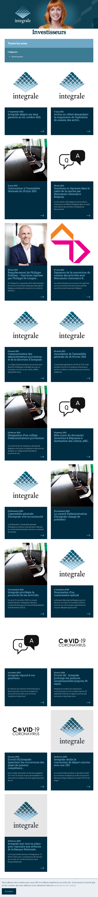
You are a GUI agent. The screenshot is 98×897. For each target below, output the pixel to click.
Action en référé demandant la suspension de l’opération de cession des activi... (71, 117)
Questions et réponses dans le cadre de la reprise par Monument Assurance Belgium (72, 192)
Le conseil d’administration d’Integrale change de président (70, 516)
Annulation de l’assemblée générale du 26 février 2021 (70, 355)
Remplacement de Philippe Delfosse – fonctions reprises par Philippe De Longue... (25, 275)
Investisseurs (17, 56)
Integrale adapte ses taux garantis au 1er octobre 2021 (24, 116)
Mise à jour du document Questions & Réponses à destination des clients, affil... (71, 438)
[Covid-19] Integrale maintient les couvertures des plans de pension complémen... (26, 764)
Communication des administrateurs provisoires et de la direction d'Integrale (25, 356)
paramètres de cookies (65, 885)
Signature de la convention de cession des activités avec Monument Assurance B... (72, 275)
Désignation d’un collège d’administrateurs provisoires (26, 437)
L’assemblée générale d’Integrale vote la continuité (25, 515)
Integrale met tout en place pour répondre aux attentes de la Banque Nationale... (24, 846)
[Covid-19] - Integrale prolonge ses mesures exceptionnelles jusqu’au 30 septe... (70, 679)
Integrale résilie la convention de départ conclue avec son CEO (72, 762)
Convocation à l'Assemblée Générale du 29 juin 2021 (24, 190)
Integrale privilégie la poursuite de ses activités (23, 594)
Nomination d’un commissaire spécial (66, 594)
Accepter (9, 891)
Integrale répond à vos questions (21, 677)
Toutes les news (17, 43)
